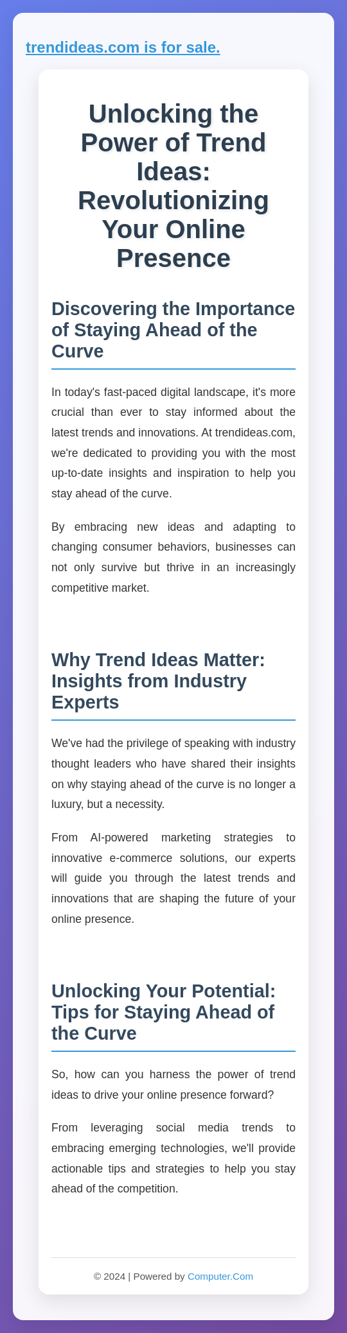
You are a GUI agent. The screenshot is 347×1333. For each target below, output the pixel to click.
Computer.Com (220, 1276)
